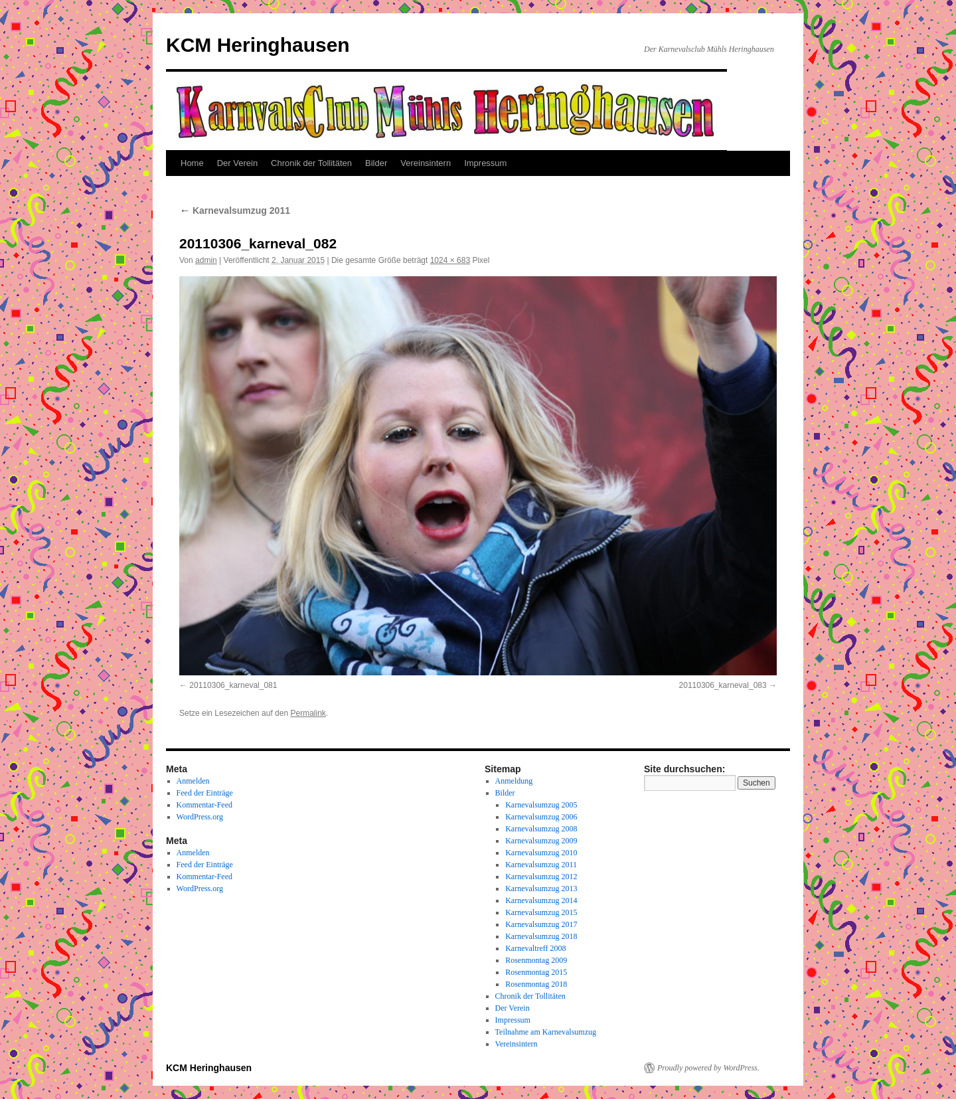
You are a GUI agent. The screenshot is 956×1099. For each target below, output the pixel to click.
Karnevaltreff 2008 (535, 948)
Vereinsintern (425, 163)
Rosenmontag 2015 (536, 972)
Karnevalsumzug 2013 (541, 888)
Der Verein (237, 163)
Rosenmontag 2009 (536, 960)
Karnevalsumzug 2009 (541, 840)
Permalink (307, 713)
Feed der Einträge (205, 793)
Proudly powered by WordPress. (708, 1067)
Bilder (376, 163)
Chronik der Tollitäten (311, 163)
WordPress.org (200, 816)
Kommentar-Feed (204, 804)
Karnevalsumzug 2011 (234, 210)
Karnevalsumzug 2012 (541, 876)
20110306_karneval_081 (233, 685)
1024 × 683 (450, 260)
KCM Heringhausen (258, 45)
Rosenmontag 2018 (536, 984)
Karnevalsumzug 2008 (541, 828)
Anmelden (193, 781)
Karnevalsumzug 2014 (541, 900)
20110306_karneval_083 (723, 685)
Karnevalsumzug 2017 (541, 924)
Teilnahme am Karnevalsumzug (545, 1032)
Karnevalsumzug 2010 (541, 852)
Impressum (485, 163)
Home (192, 163)
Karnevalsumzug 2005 (541, 804)
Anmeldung (514, 781)
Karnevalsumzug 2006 (541, 816)
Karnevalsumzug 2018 (541, 936)
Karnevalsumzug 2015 (541, 912)
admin (206, 260)
